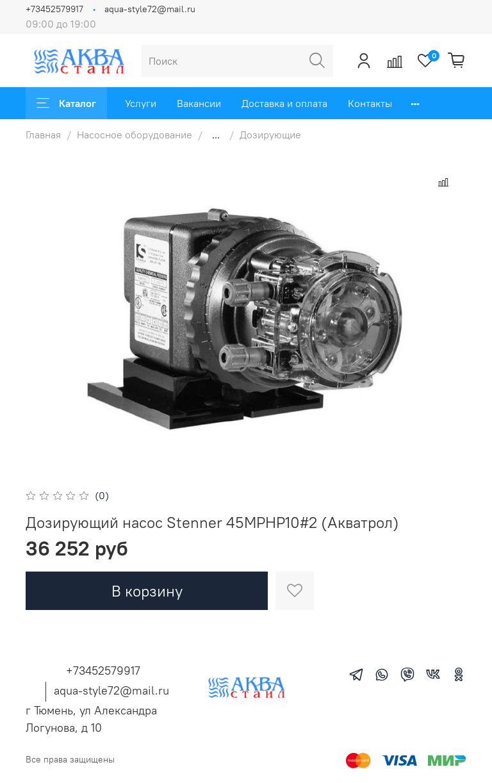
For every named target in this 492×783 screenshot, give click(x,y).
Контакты (370, 103)
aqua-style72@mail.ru (149, 9)
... (216, 134)
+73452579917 (54, 9)
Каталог (66, 103)
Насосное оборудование (134, 134)
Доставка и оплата (284, 103)
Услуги (140, 103)
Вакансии (199, 103)
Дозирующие (270, 134)
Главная (43, 134)
